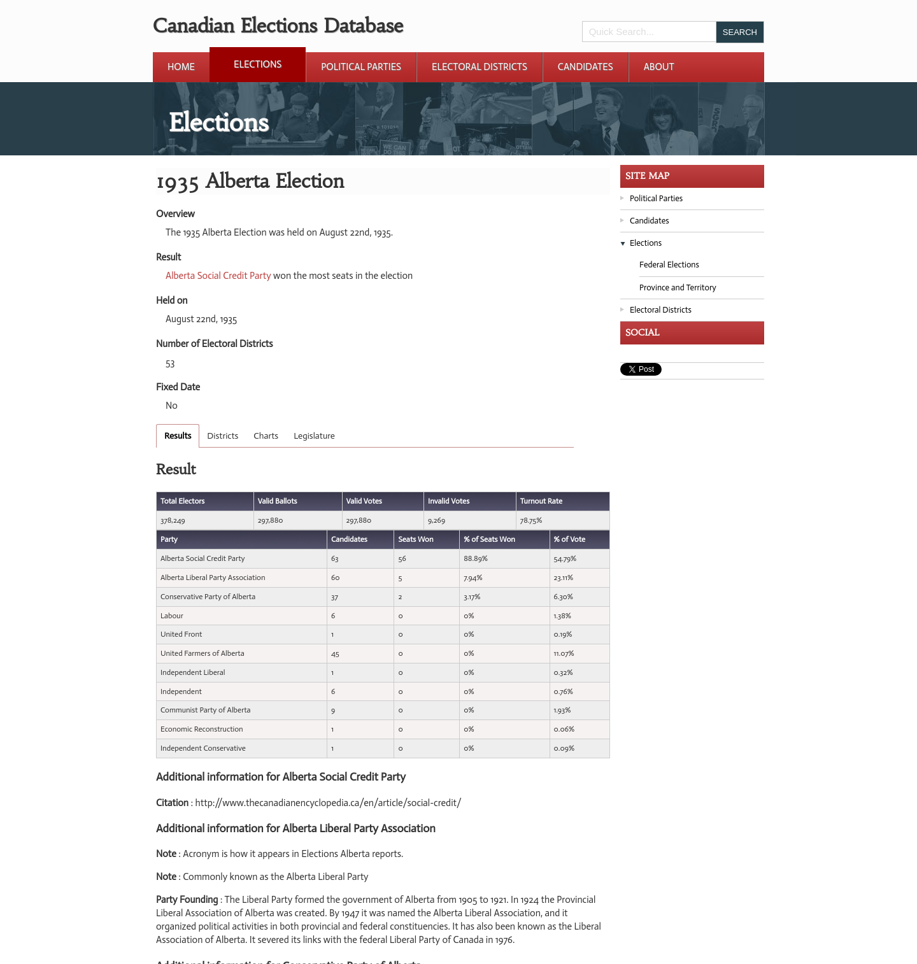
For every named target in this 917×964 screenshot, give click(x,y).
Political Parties (361, 67)
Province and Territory (677, 287)
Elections (257, 64)
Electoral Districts (479, 67)
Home (181, 67)
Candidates (585, 67)
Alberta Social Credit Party (218, 275)
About (659, 67)
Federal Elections (669, 264)
